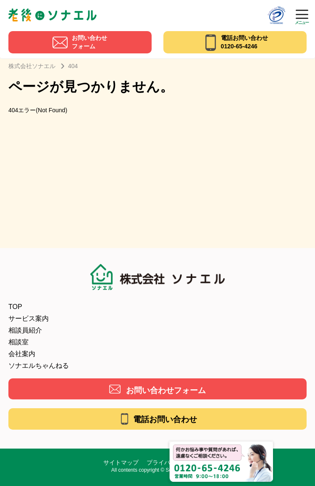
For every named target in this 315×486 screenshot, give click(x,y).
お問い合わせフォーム (166, 390)
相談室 (18, 342)
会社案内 (21, 353)
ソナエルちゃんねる (38, 365)
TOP (15, 306)
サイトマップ (121, 462)
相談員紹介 (25, 330)
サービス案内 (28, 318)
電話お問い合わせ (165, 419)
